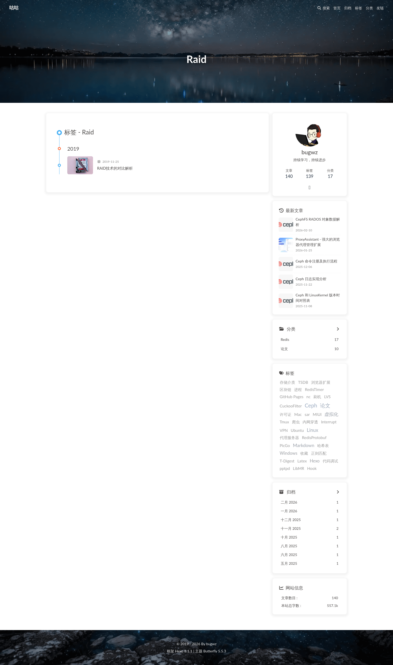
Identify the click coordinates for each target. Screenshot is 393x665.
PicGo (285, 445)
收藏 (304, 453)
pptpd (285, 468)
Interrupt (328, 422)
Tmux (284, 422)
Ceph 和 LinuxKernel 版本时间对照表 (318, 298)
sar (307, 414)
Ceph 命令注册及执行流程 (316, 261)
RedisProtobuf (314, 437)
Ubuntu (297, 430)
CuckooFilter (291, 406)
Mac (298, 414)
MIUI (317, 414)
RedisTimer (314, 389)
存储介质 (287, 382)
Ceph (311, 405)
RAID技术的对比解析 (115, 168)
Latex (302, 461)
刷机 (317, 396)
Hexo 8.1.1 (183, 651)
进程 (298, 389)
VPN (284, 430)
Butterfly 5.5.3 (214, 651)
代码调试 (330, 461)
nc (308, 396)
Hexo (315, 460)
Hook (312, 468)
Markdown (303, 445)
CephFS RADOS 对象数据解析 (318, 222)
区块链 (285, 389)
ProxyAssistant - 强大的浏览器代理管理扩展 (318, 242)
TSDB (303, 382)
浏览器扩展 (320, 382)
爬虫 (296, 422)
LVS (327, 396)
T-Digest (287, 461)
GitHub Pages (291, 396)
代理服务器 (289, 437)
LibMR (298, 468)
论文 (325, 405)
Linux (312, 430)
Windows (288, 453)
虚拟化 (331, 414)
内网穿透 (310, 422)
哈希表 (323, 445)
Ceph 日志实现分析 (311, 279)
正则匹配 (318, 453)
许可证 (285, 414)
